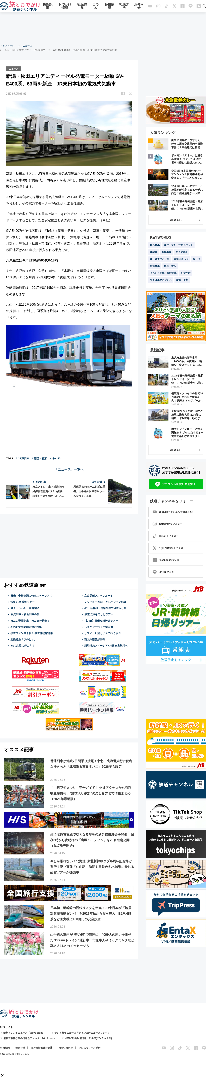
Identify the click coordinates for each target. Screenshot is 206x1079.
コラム (96, 6)
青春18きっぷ (181, 259)
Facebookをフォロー (167, 560)
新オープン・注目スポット (178, 245)
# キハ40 (55, 458)
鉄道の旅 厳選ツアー (22, 601)
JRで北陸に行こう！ (22, 645)
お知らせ (139, 6)
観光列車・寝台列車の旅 (24, 614)
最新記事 (47, 6)
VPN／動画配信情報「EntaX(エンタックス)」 (89, 1038)
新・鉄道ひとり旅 (159, 259)
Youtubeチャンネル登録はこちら (174, 512)
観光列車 (155, 245)
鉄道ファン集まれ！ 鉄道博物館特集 (31, 633)
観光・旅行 (170, 266)
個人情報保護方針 (40, 1047)
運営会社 (20, 1047)
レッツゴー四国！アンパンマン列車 (105, 601)
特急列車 (155, 266)
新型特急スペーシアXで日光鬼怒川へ (106, 645)
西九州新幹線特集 (94, 639)
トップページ (7, 45)
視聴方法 (124, 6)
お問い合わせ (65, 1047)
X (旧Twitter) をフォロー (169, 548)
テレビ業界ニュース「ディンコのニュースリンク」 (82, 1032)
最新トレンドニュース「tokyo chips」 (24, 1032)
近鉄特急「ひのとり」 (23, 639)
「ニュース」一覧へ (69, 469)
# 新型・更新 (39, 458)
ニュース (27, 45)
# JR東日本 (22, 458)
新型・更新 (182, 280)
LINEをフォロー (164, 572)
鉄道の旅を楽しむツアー (98, 614)
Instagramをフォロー (167, 524)
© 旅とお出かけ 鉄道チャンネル (14, 1054)
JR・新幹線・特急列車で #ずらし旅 (105, 607)
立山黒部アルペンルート (98, 595)
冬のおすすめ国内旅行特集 (26, 626)
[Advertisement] (103, 28)
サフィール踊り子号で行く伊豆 (102, 633)
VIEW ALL (176, 220)
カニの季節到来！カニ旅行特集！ (30, 620)
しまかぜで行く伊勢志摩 (98, 626)
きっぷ (196, 259)
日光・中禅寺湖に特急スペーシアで (31, 595)
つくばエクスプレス (161, 280)
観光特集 (82, 6)
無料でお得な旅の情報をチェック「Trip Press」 (29, 1038)
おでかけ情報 (64, 6)
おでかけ (186, 273)
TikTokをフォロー (165, 536)
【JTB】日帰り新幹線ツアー (101, 620)
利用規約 (5, 1047)
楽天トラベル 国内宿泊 (24, 607)
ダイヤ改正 (181, 252)
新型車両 (166, 252)
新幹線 (153, 252)
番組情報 (109, 6)
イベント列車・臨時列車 (163, 273)
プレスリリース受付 (89, 1047)
